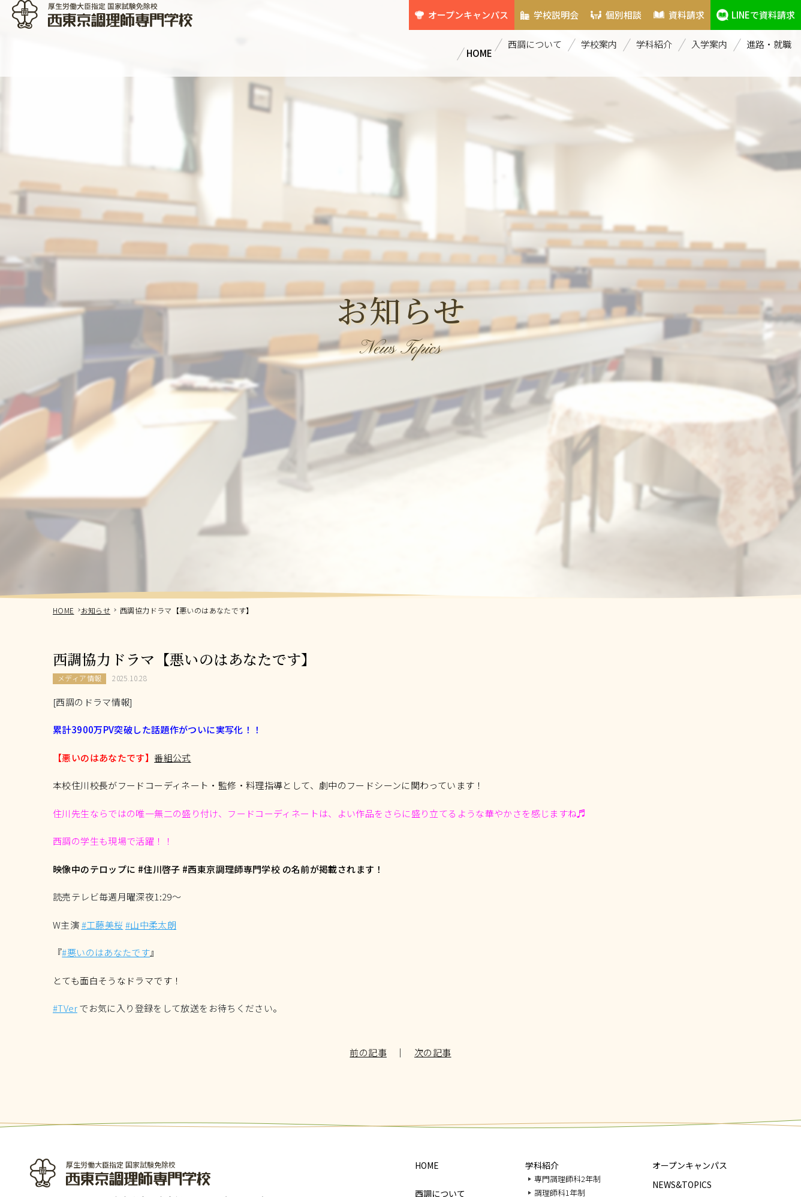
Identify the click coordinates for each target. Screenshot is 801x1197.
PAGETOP (784, 1154)
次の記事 (432, 1052)
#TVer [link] (65, 1008)
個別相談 (599, 9)
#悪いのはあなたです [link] (106, 952)
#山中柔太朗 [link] (150, 924)
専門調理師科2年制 (567, 1178)
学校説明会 (522, 9)
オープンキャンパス (425, 9)
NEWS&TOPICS (682, 1184)
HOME (475, 32)
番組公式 (172, 757)
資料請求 (672, 9)
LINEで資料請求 (758, 9)
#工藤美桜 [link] (103, 924)
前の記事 (368, 1052)
